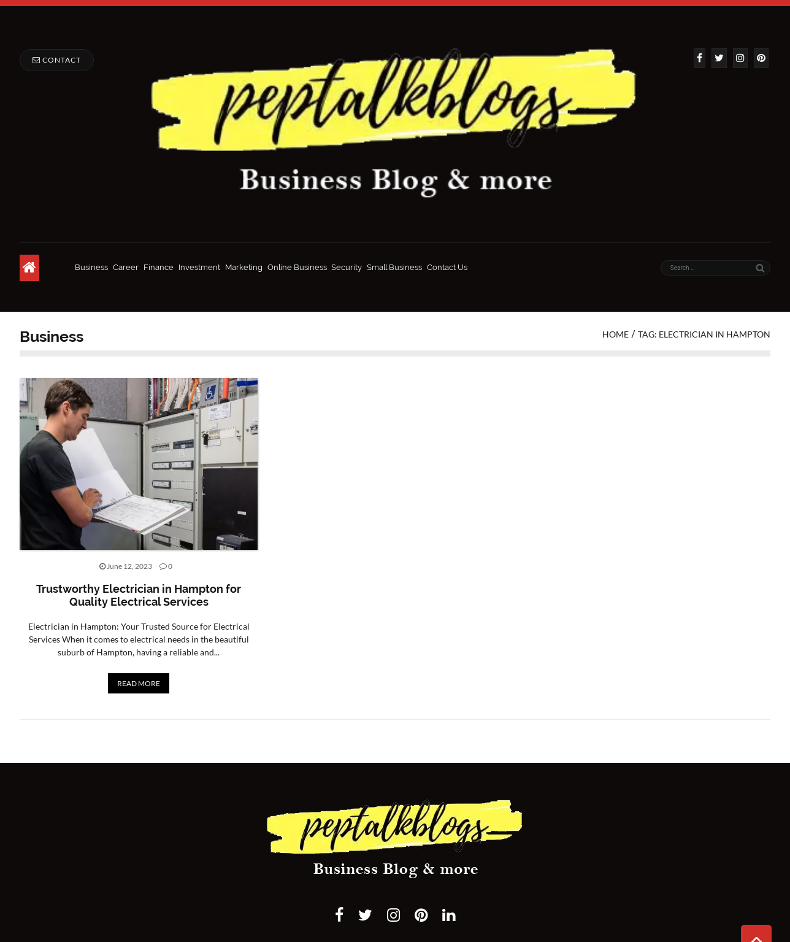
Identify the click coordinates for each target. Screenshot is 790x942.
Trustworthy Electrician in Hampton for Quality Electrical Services (138, 595)
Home (615, 334)
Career (126, 267)
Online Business (297, 267)
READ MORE (138, 683)
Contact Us (447, 267)
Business (91, 267)
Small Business (394, 267)
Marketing (244, 267)
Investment (199, 267)
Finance (159, 267)
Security (346, 267)
